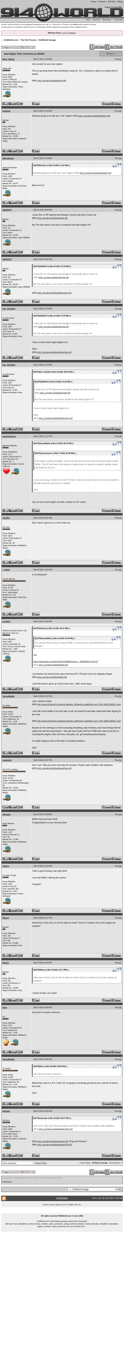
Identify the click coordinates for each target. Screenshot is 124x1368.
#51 (120, 621)
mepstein (7, 760)
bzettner (6, 111)
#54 (120, 814)
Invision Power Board (52, 1205)
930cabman (8, 158)
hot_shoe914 (8, 309)
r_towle (6, 570)
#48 (120, 436)
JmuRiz (6, 518)
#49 (120, 518)
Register (72, 33)
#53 (120, 760)
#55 (120, 866)
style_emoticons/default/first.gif (51, 80)
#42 (120, 111)
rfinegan (6, 814)
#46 (120, 309)
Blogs (120, 2)
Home (93, 2)
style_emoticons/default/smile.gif (52, 218)
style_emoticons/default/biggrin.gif (93, 116)
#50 (120, 570)
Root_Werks (8, 59)
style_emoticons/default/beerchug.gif (54, 293)
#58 (120, 1007)
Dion (4, 1007)
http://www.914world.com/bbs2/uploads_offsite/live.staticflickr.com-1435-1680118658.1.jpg (78, 704)
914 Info (111, 2)
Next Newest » (115, 1163)
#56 (120, 918)
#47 (120, 365)
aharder (6, 1111)
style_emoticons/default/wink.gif (51, 677)
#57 (120, 963)
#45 (120, 259)
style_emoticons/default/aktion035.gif (54, 1144)
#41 (120, 59)
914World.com (11, 40)
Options (109, 54)
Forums (102, 2)
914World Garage (47, 40)
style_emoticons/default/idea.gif (53, 665)
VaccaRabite (8, 696)
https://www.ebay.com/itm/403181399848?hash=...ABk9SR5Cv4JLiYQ (65, 661)
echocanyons (9, 436)
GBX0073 (7, 210)
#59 (120, 1059)
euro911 (6, 621)
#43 (120, 158)
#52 (120, 696)
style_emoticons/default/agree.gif (52, 1141)
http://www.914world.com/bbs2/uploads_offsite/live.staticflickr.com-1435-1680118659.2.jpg (78, 721)
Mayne (5, 918)
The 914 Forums (28, 40)
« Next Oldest (84, 1163)
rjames (5, 866)
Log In (64, 33)
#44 (120, 210)
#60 (120, 1111)
